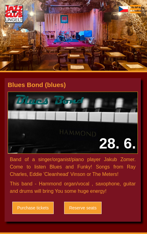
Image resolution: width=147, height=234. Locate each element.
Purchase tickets (33, 207)
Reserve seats (82, 207)
